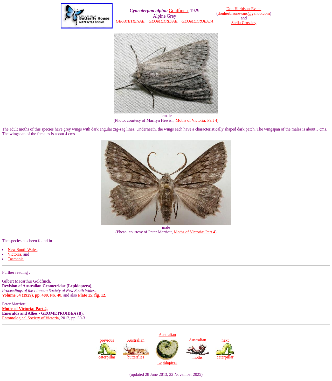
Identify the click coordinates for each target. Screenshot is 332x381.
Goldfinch (178, 10)
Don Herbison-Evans (243, 8)
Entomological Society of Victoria (30, 318)
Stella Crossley (243, 22)
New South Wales (22, 249)
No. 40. (32, 295)
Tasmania (16, 259)
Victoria (14, 254)
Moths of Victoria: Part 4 (196, 120)
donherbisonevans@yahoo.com (244, 13)
